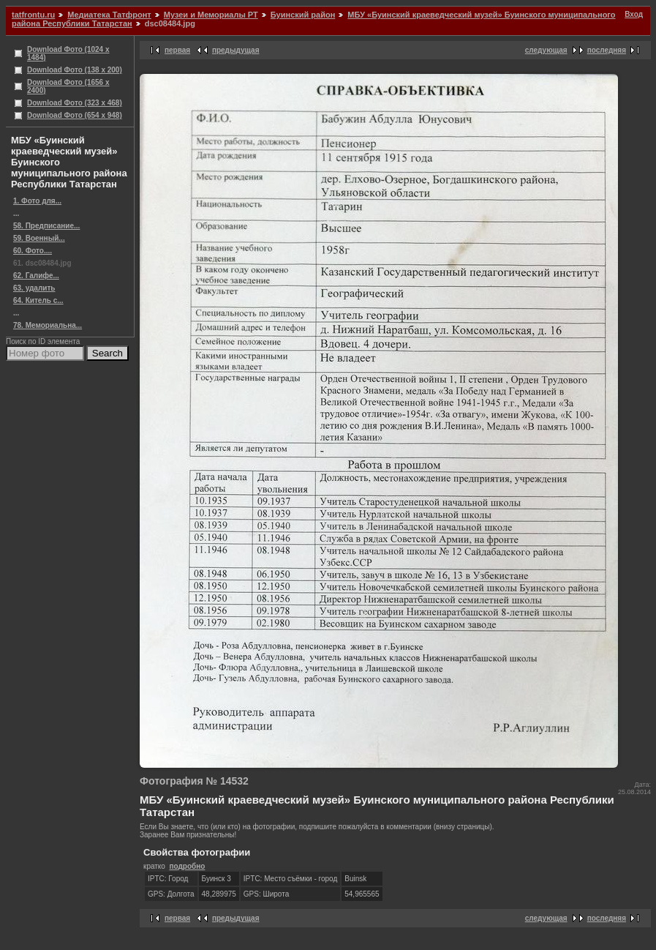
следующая (546, 50)
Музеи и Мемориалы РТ (211, 14)
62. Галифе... (36, 276)
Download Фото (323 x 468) (74, 103)
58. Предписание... (46, 226)
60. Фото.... (32, 251)
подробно (187, 866)
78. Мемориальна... (47, 325)
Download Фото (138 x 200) (74, 70)
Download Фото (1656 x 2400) (68, 86)
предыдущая (236, 50)
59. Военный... (39, 238)
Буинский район (303, 14)
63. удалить (34, 288)
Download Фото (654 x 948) (74, 115)
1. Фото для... (37, 201)
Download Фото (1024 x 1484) (68, 53)
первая (177, 50)
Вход (634, 14)
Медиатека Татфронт (109, 14)
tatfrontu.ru (33, 14)
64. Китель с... (38, 300)
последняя (606, 50)
